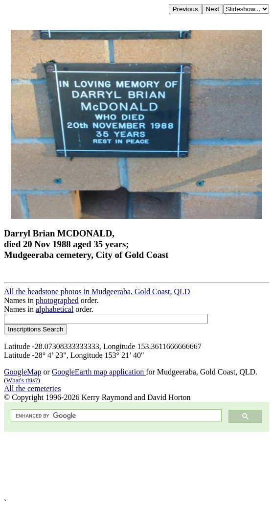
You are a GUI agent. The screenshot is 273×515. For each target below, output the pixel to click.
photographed (57, 300)
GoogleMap (22, 372)
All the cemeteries (32, 388)
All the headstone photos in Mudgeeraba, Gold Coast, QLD (97, 291)
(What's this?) (22, 380)
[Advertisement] (136, 465)
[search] (115, 416)
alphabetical (54, 309)
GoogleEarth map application (99, 372)
